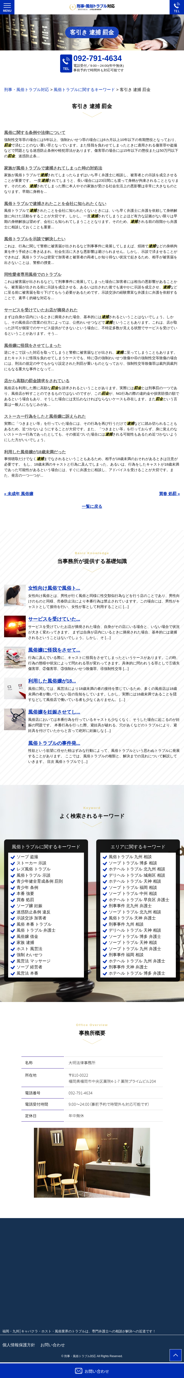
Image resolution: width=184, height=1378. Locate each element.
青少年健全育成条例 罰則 (40, 881)
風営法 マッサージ (34, 961)
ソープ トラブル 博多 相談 (133, 863)
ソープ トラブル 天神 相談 (133, 942)
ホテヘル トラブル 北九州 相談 (137, 869)
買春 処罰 (25, 900)
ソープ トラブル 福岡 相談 (133, 887)
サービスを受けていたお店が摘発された (41, 310)
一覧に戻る (92, 506)
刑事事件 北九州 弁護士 (130, 906)
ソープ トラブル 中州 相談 (133, 893)
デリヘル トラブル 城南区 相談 (137, 875)
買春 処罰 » (169, 494)
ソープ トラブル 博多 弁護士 (135, 936)
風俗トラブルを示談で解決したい (34, 239)
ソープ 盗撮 (27, 857)
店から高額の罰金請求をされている (37, 381)
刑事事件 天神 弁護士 (128, 967)
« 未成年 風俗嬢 (18, 494)
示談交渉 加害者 (31, 918)
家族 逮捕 (25, 942)
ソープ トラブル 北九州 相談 (135, 912)
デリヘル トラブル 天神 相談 (135, 930)
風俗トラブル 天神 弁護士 (132, 918)
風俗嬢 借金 (27, 936)
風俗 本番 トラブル (34, 924)
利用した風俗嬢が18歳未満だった (35, 452)
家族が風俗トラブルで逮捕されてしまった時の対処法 (53, 168)
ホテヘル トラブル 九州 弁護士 (137, 961)
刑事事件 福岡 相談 (126, 955)
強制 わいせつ (29, 955)
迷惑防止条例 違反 (34, 912)
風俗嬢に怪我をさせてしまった (32, 345)
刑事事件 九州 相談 (126, 924)
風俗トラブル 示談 (34, 875)
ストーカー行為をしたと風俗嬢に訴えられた (45, 416)
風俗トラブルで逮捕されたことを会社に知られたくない (55, 203)
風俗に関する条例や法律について (34, 132)
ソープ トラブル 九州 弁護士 (135, 949)
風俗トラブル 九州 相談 (130, 857)
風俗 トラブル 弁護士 (36, 930)
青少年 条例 (27, 887)
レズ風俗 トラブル (34, 869)
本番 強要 (25, 893)
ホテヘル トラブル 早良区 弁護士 (139, 900)
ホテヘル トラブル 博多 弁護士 (137, 973)
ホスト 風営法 (29, 949)
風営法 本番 (27, 973)
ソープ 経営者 (29, 967)
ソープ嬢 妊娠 (29, 906)
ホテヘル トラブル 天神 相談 (135, 881)
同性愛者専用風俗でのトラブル (32, 274)
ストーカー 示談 (31, 863)
